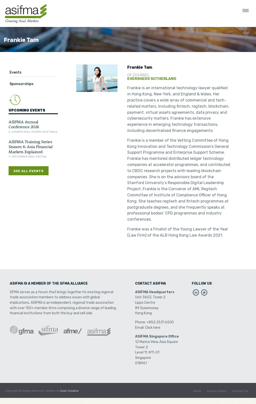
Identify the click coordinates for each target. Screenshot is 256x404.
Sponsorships (22, 84)
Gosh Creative (69, 390)
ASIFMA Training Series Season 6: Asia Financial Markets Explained (30, 146)
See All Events (28, 171)
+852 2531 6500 (160, 322)
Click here (152, 328)
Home (197, 391)
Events (16, 72)
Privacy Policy (217, 391)
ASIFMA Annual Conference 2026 (24, 124)
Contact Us (240, 391)
